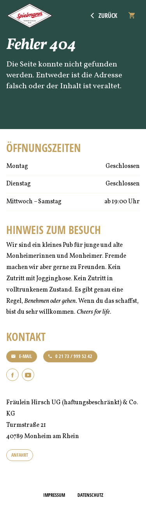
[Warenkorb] (131, 15)
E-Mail (21, 356)
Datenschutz (90, 495)
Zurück (104, 15)
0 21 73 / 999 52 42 (70, 356)
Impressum (54, 495)
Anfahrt (19, 455)
